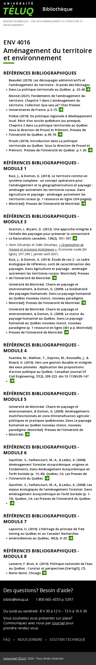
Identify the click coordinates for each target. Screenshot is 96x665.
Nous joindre (30, 639)
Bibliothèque (57, 8)
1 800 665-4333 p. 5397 (54, 599)
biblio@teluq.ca (15, 599)
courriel (58, 623)
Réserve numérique (15, 21)
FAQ (6, 639)
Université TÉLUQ (14, 658)
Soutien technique (67, 639)
